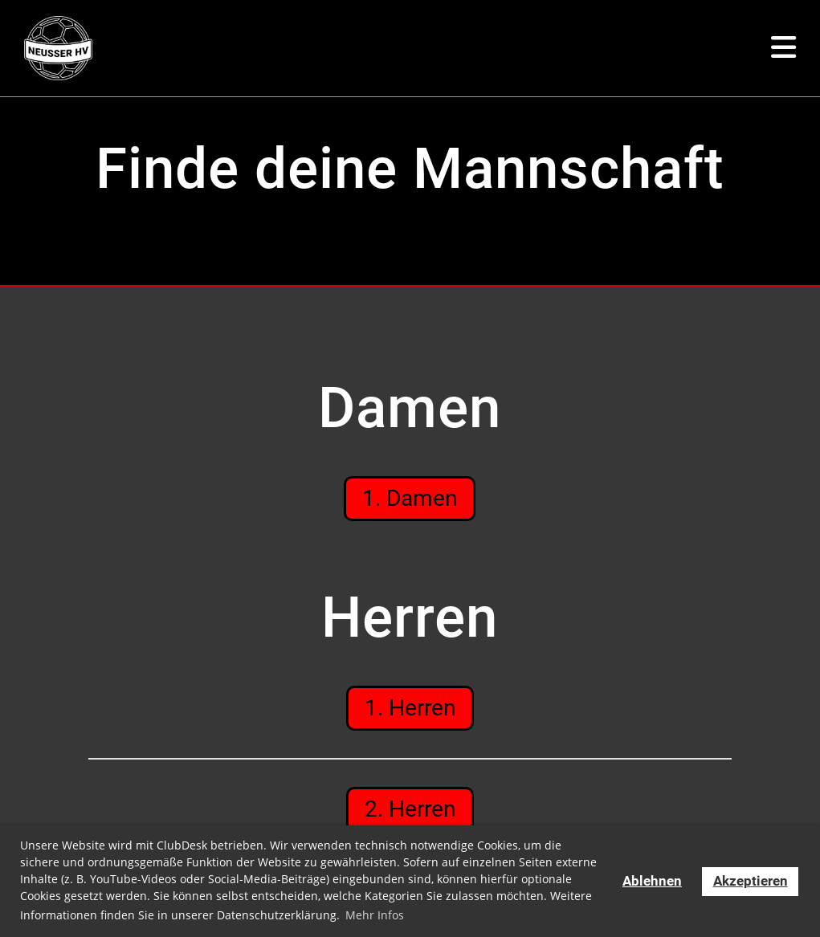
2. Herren (410, 806)
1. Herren (410, 706)
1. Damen (409, 497)
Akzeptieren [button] (750, 881)
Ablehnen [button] (652, 881)
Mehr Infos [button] (374, 915)
